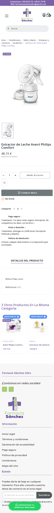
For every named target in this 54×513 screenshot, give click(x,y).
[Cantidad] (9, 175)
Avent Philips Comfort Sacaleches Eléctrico (14, 345)
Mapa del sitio (10, 465)
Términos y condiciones (15, 439)
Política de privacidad (14, 455)
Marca (8, 278)
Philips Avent (17, 279)
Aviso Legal (8, 433)
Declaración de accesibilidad (18, 444)
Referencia (10, 287)
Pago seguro (9, 449)
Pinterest (22, 209)
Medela (33, 341)
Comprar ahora (27, 192)
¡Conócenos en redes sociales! (21, 383)
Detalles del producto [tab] (27, 260)
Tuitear (18, 209)
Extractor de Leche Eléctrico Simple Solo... (40, 345)
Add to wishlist (4, 182)
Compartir (14, 209)
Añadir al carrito (35, 175)
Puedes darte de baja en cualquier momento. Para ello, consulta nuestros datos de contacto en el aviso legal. (23, 485)
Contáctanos (9, 460)
